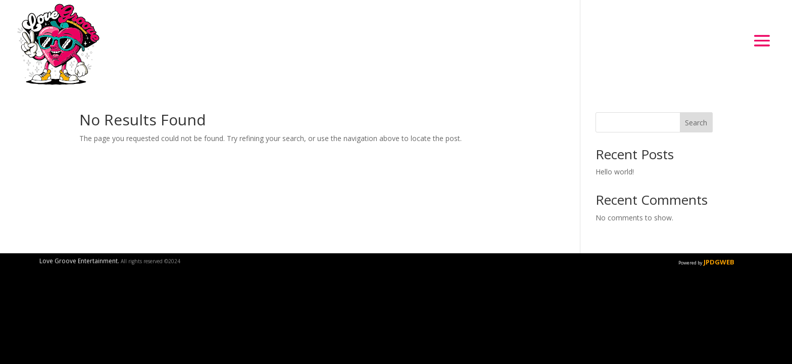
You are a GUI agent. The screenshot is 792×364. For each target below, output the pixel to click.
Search (696, 122)
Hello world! (615, 171)
